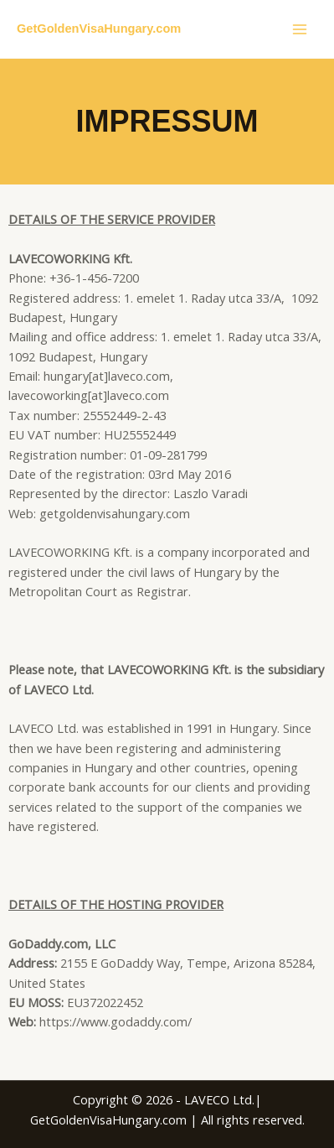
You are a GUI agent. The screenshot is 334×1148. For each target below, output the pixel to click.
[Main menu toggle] (299, 29)
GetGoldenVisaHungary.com (99, 28)
